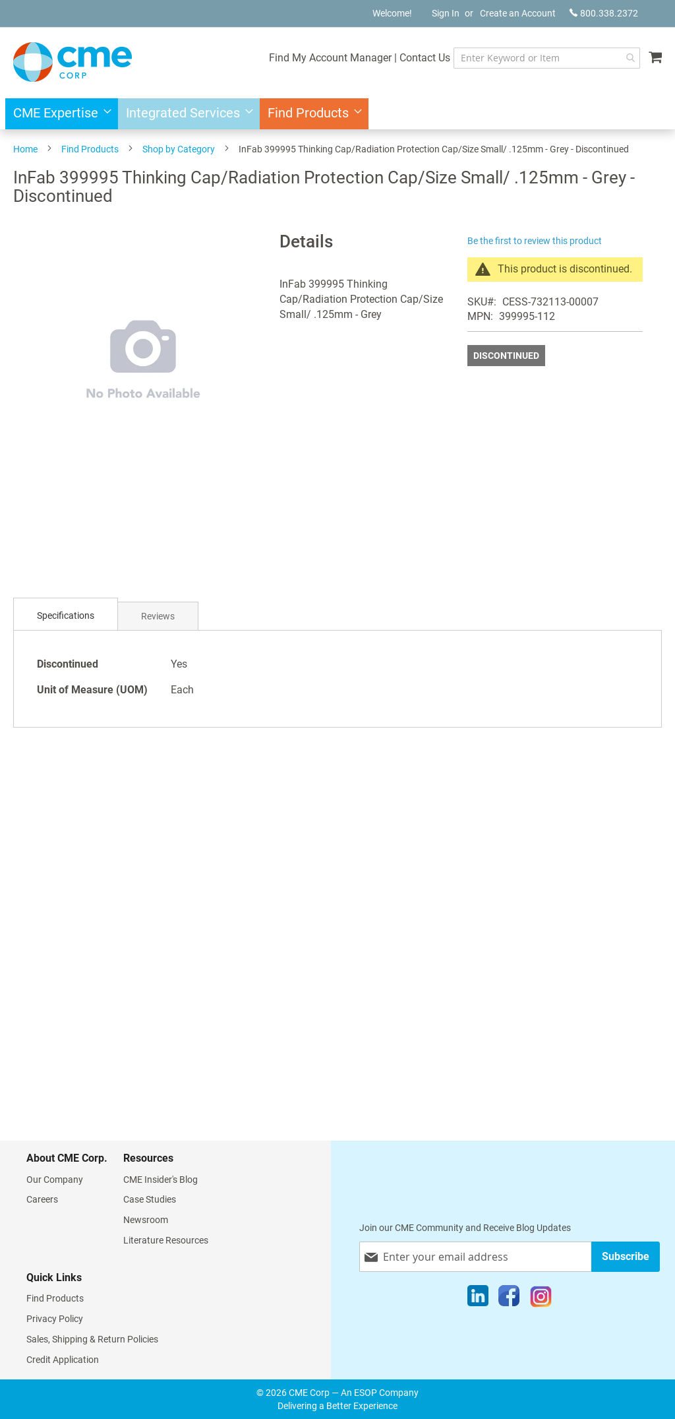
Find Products (90, 149)
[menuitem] (58, 113)
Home (25, 149)
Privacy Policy (54, 1318)
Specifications (65, 615)
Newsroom (145, 1219)
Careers (42, 1199)
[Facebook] (508, 1299)
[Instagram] (540, 1299)
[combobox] (547, 58)
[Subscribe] (625, 1256)
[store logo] (72, 62)
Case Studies (149, 1199)
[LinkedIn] (477, 1299)
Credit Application (62, 1359)
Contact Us (424, 57)
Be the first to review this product (534, 241)
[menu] (337, 113)
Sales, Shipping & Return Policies (92, 1339)
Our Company (54, 1179)
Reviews (158, 616)
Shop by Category (178, 149)
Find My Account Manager (330, 57)
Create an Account (518, 13)
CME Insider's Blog (160, 1179)
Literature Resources (165, 1240)
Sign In (445, 13)
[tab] (65, 616)
